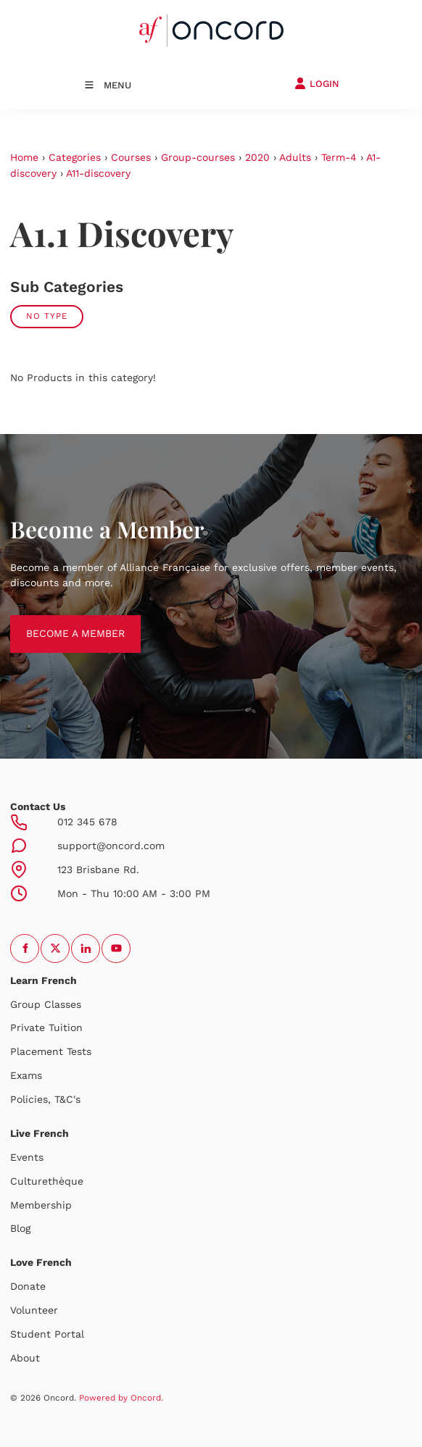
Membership (41, 1205)
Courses (131, 157)
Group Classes (45, 1004)
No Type (46, 316)
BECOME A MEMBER (59, 622)
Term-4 (339, 157)
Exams (26, 1075)
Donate (28, 1286)
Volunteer (34, 1310)
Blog (20, 1228)
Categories (75, 157)
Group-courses (198, 157)
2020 (257, 157)
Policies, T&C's (45, 1099)
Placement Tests (50, 1051)
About (25, 1358)
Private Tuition (46, 1027)
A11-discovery (98, 173)
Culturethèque (46, 1181)
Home (24, 157)
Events (27, 1157)
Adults (295, 157)
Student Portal (47, 1334)
